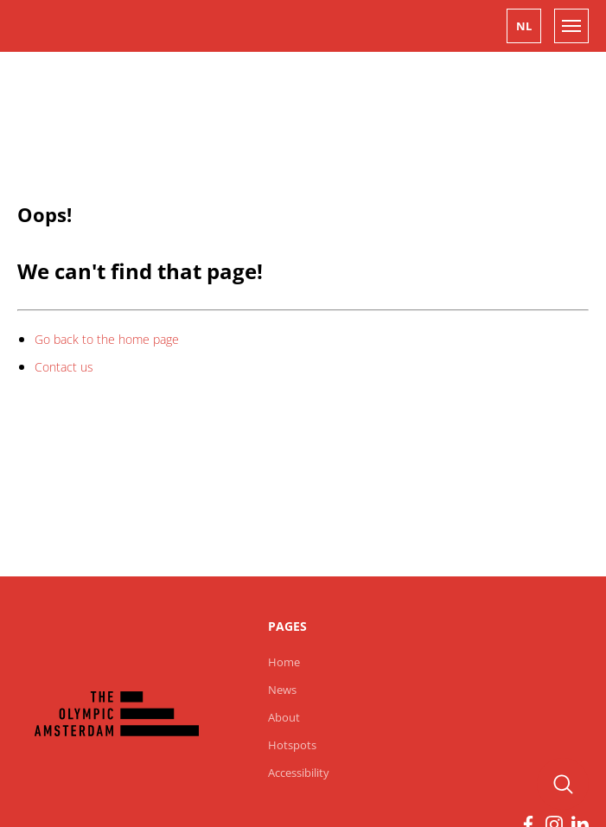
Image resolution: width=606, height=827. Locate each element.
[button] (524, 26)
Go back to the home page (107, 339)
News (282, 689)
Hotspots (292, 745)
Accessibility (298, 772)
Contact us (64, 367)
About (284, 717)
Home (284, 662)
